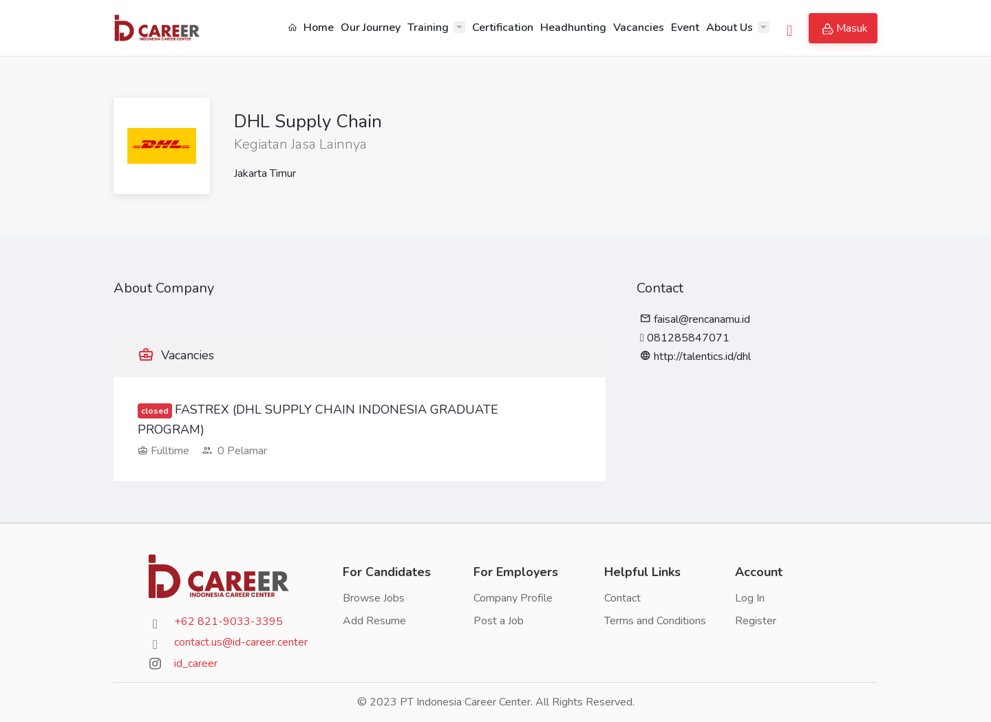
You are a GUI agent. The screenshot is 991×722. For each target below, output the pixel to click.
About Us (729, 27)
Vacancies (638, 27)
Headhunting (573, 27)
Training (428, 27)
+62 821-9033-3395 (228, 621)
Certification (502, 27)
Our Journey (371, 27)
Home (311, 27)
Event (685, 27)
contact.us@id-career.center (241, 642)
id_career (195, 663)
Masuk (845, 28)
